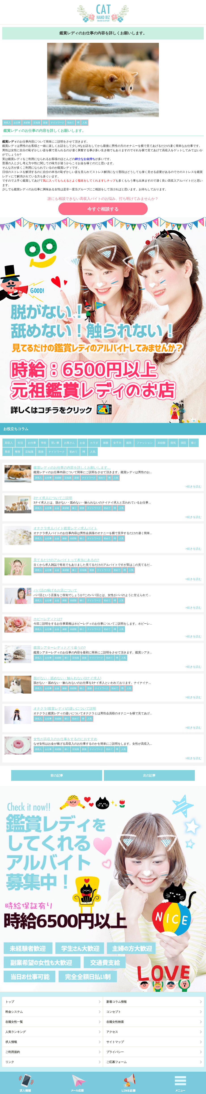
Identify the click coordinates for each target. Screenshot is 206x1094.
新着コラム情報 (116, 1001)
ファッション (145, 442)
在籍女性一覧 (14, 1022)
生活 (20, 442)
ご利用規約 (12, 1052)
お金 (82, 442)
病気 (173, 442)
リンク (9, 1062)
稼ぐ (193, 442)
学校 (43, 442)
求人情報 (11, 1042)
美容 (7, 451)
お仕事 (32, 442)
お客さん (69, 442)
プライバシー (115, 1052)
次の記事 (149, 775)
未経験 (162, 442)
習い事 (55, 442)
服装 (129, 442)
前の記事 (56, 775)
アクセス (112, 1032)
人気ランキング (15, 1032)
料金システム (14, 1011)
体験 (105, 442)
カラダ (94, 442)
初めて (73, 451)
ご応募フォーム (116, 1062)
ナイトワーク (56, 451)
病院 (183, 442)
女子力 (117, 442)
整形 (17, 451)
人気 (92, 451)
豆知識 (29, 451)
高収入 (9, 442)
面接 (41, 451)
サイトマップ (115, 1042)
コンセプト (113, 1011)
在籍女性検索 (115, 1022)
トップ (9, 1001)
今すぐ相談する (103, 209)
